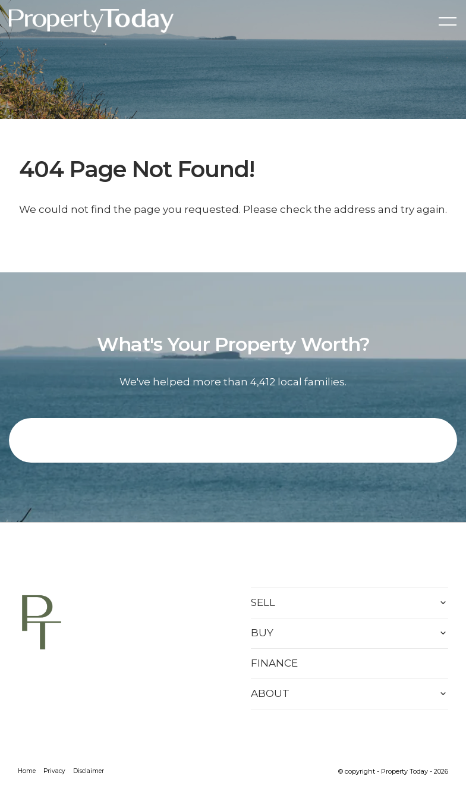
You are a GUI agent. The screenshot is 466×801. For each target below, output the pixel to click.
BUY (262, 633)
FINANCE (274, 663)
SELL (263, 602)
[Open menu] (447, 21)
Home (27, 771)
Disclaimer (88, 771)
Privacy (54, 771)
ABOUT (270, 693)
